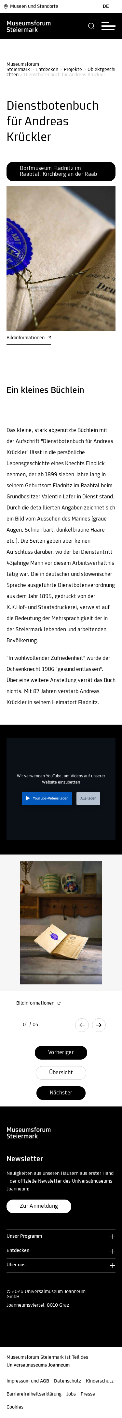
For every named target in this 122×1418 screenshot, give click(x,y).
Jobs (71, 1394)
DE (106, 6)
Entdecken (46, 69)
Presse (88, 1394)
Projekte (73, 69)
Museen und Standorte (30, 6)
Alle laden (88, 798)
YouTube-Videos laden (50, 798)
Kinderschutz (100, 1381)
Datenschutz (67, 1381)
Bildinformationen (29, 338)
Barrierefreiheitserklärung (34, 1394)
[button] (91, 26)
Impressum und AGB (28, 1381)
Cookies (15, 1407)
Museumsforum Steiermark (23, 67)
